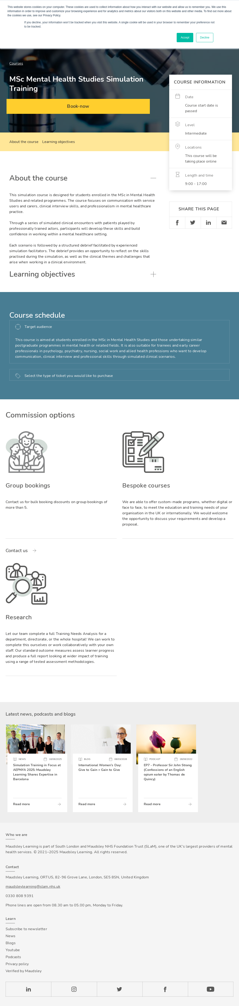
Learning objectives (58, 141)
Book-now (78, 106)
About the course (24, 141)
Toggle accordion (153, 178)
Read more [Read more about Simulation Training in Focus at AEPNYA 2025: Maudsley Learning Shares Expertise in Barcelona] (21, 804)
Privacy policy (17, 964)
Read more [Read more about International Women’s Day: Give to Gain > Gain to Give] (86, 804)
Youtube (13, 950)
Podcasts (13, 957)
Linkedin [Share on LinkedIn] (208, 223)
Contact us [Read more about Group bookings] (17, 550)
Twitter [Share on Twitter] (193, 223)
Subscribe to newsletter (26, 929)
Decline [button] (204, 37)
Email (224, 223)
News (11, 936)
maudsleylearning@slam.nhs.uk (33, 886)
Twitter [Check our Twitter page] (119, 989)
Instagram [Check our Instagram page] (74, 989)
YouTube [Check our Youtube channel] (210, 989)
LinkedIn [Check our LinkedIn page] (28, 989)
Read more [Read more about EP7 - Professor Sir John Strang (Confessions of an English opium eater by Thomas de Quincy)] (152, 804)
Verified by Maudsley (24, 971)
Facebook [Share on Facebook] (177, 223)
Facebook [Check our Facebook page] (165, 989)
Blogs (11, 943)
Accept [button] (185, 37)
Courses (16, 63)
